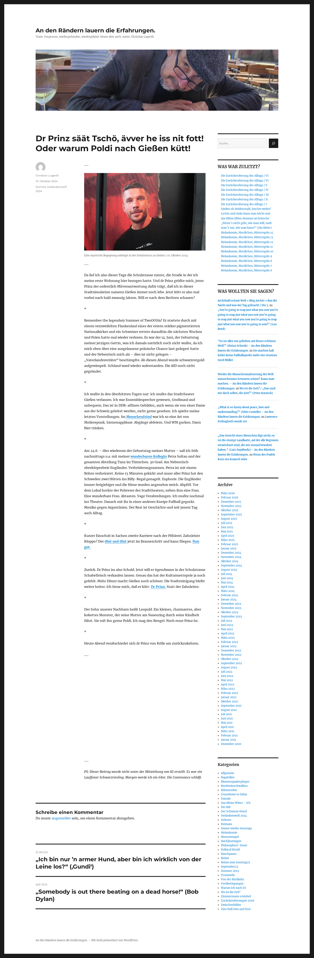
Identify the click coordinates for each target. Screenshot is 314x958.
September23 (229, 866)
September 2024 (231, 565)
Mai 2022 (227, 680)
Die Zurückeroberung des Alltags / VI (244, 175)
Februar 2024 (229, 595)
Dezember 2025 (231, 501)
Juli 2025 (226, 523)
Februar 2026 (229, 497)
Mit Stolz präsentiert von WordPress (114, 940)
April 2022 (227, 684)
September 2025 (231, 514)
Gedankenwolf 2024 (234, 815)
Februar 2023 (229, 642)
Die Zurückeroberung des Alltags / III (245, 194)
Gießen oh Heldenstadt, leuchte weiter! (246, 209)
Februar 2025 (229, 544)
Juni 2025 (227, 527)
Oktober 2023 (229, 612)
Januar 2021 (228, 739)
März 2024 (228, 591)
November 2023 (231, 608)
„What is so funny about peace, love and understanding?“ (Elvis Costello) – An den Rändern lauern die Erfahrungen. (246, 412)
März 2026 (228, 493)
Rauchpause (229, 854)
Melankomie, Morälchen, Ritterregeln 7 (246, 266)
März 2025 (228, 540)
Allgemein (227, 773)
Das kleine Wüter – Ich (235, 803)
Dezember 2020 (231, 744)
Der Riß (225, 807)
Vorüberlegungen (232, 883)
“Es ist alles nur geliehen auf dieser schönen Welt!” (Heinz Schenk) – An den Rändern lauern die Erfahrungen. (247, 345)
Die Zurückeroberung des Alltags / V (244, 185)
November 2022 (231, 654)
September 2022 (231, 663)
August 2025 (229, 518)
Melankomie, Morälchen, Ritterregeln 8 (246, 261)
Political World (230, 849)
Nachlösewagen (231, 841)
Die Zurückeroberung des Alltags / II (244, 199)
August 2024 (229, 569)
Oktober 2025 (229, 510)
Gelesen (226, 820)
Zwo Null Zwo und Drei (235, 909)
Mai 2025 (227, 531)
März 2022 (228, 688)
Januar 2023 (228, 646)
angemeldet (61, 818)
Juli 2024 (226, 574)
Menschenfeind (139, 417)
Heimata (226, 824)
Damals (41, 186)
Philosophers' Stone (234, 845)
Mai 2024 (227, 582)
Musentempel (230, 837)
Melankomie (229, 832)
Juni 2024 (227, 578)
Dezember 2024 (231, 552)
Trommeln (228, 875)
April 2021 (227, 727)
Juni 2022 (227, 676)
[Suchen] (273, 143)
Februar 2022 (229, 693)
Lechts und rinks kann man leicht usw (245, 213)
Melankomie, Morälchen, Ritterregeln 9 (246, 256)
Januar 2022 (229, 697)
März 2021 (227, 731)
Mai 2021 (226, 722)
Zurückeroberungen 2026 (237, 900)
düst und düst (116, 541)
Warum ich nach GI (233, 888)
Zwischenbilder (231, 905)
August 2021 (229, 710)
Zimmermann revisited (236, 896)
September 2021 (231, 705)
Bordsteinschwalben (234, 786)
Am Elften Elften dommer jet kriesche (245, 218)
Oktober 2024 (229, 561)
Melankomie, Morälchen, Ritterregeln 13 (247, 237)
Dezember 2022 (231, 650)
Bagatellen (227, 777)
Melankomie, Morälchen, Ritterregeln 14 (247, 232)
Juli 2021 (226, 714)
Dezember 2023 (231, 603)
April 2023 (227, 633)
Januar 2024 (229, 599)
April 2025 (227, 535)
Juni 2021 (227, 718)
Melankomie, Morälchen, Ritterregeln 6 (246, 270)
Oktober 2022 (229, 659)
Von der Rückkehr (232, 879)
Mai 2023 (227, 629)
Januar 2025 (229, 548)
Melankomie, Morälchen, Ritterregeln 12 (247, 242)
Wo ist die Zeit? (230, 892)
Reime (225, 858)
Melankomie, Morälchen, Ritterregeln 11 (247, 247)
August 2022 (229, 667)
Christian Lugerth (47, 175)
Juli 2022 (226, 671)
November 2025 (231, 506)
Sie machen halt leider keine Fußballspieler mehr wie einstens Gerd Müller (247, 355)
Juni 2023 (227, 625)
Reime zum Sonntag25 (235, 862)
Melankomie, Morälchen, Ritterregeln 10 (247, 251)
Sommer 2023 (230, 871)
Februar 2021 (229, 735)
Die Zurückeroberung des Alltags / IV (244, 190)
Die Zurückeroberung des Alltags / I (244, 204)
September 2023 (231, 616)
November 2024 (231, 557)
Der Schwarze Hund (234, 811)
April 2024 (227, 586)
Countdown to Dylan (234, 794)
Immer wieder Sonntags (236, 828)
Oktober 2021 (229, 701)
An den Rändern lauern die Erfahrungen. (95, 30)
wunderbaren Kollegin (148, 456)
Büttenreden (229, 790)
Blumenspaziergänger (235, 781)
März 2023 (227, 637)
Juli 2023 (226, 620)
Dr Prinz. (158, 587)
